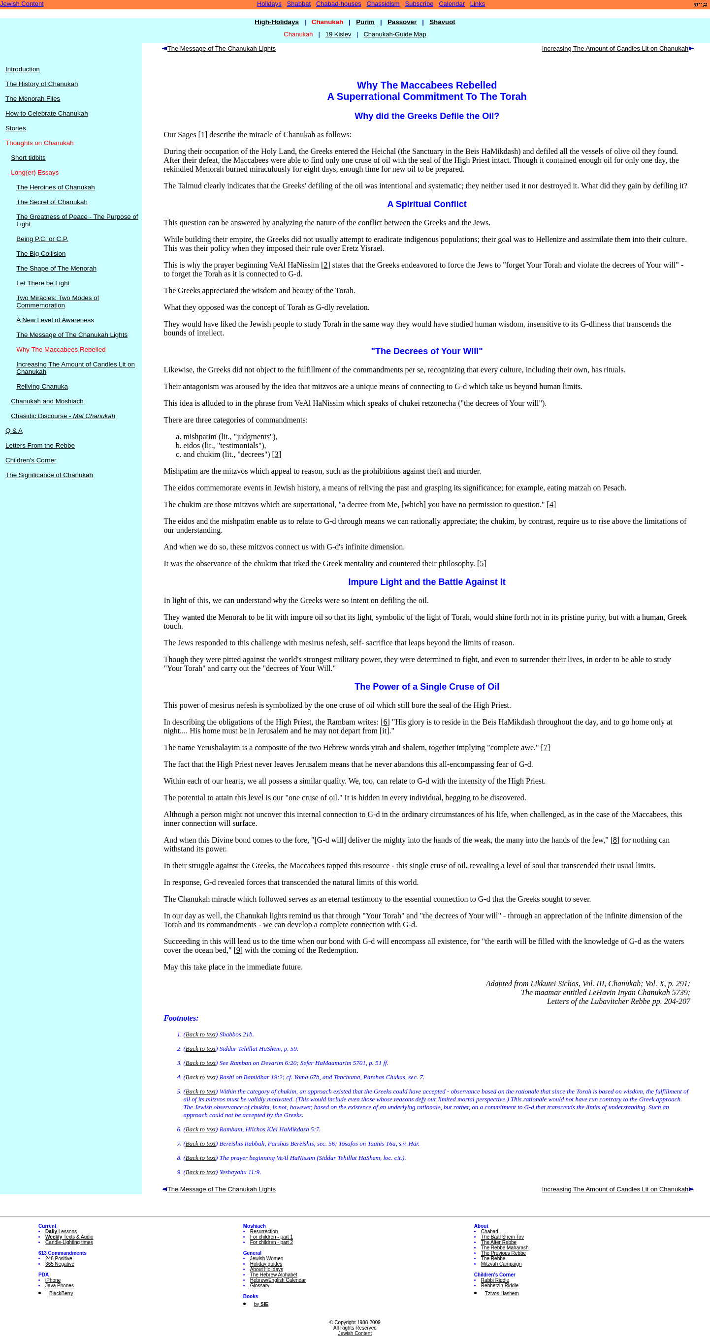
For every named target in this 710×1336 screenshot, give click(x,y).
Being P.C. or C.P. (42, 239)
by (261, 1304)
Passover (402, 22)
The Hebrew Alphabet (273, 1274)
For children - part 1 (271, 1237)
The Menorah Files (32, 98)
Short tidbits (28, 157)
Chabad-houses (338, 3)
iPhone (53, 1280)
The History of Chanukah (41, 84)
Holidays (269, 3)
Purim (365, 22)
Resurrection (264, 1231)
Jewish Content (22, 3)
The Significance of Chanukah (49, 475)
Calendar (452, 3)
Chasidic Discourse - (63, 416)
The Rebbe (493, 1258)
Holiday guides (266, 1264)
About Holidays (266, 1269)
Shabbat (299, 3)
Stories (15, 128)
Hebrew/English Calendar (278, 1280)
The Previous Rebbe (503, 1253)
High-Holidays (277, 22)
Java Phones (59, 1285)
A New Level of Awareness (55, 320)
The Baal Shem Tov (502, 1237)
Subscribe (419, 3)
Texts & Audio (69, 1237)
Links (477, 3)
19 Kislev (338, 34)
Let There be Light (42, 283)
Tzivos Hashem (502, 1293)
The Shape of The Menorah (56, 268)
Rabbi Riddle (495, 1280)
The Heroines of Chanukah (55, 187)
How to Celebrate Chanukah (46, 113)
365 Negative (59, 1264)
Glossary (259, 1285)
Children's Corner (30, 460)
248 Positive (58, 1258)
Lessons (61, 1231)
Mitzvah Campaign (501, 1264)
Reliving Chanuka (41, 386)
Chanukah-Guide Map (394, 34)
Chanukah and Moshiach (47, 401)
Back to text (201, 1034)
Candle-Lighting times (69, 1242)
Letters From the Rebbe (40, 445)
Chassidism (383, 3)
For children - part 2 (271, 1242)
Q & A (14, 430)
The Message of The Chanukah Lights (72, 334)
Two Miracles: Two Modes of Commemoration (57, 301)
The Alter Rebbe (498, 1242)
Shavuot (442, 22)
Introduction (22, 69)
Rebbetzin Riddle (499, 1285)
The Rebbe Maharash (505, 1247)
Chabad (489, 1231)
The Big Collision (40, 253)
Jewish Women (267, 1258)
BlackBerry (61, 1293)
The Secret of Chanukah (51, 202)
